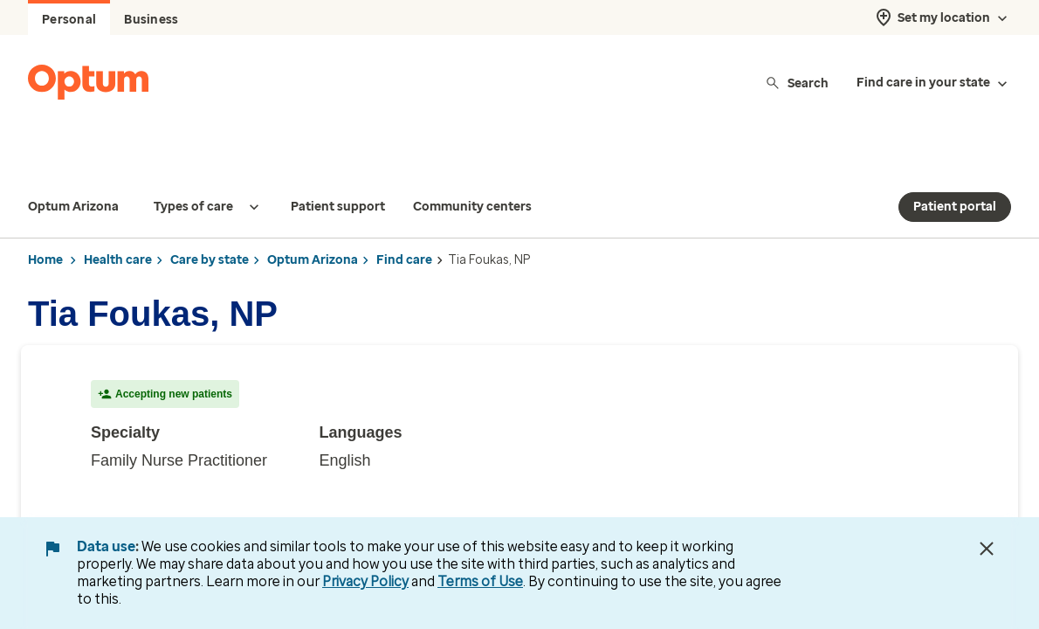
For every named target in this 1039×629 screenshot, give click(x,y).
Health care (118, 225)
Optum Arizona (312, 225)
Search (797, 82)
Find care (404, 225)
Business (151, 19)
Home (45, 225)
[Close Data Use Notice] (986, 548)
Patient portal (954, 171)
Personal (69, 19)
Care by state (209, 225)
